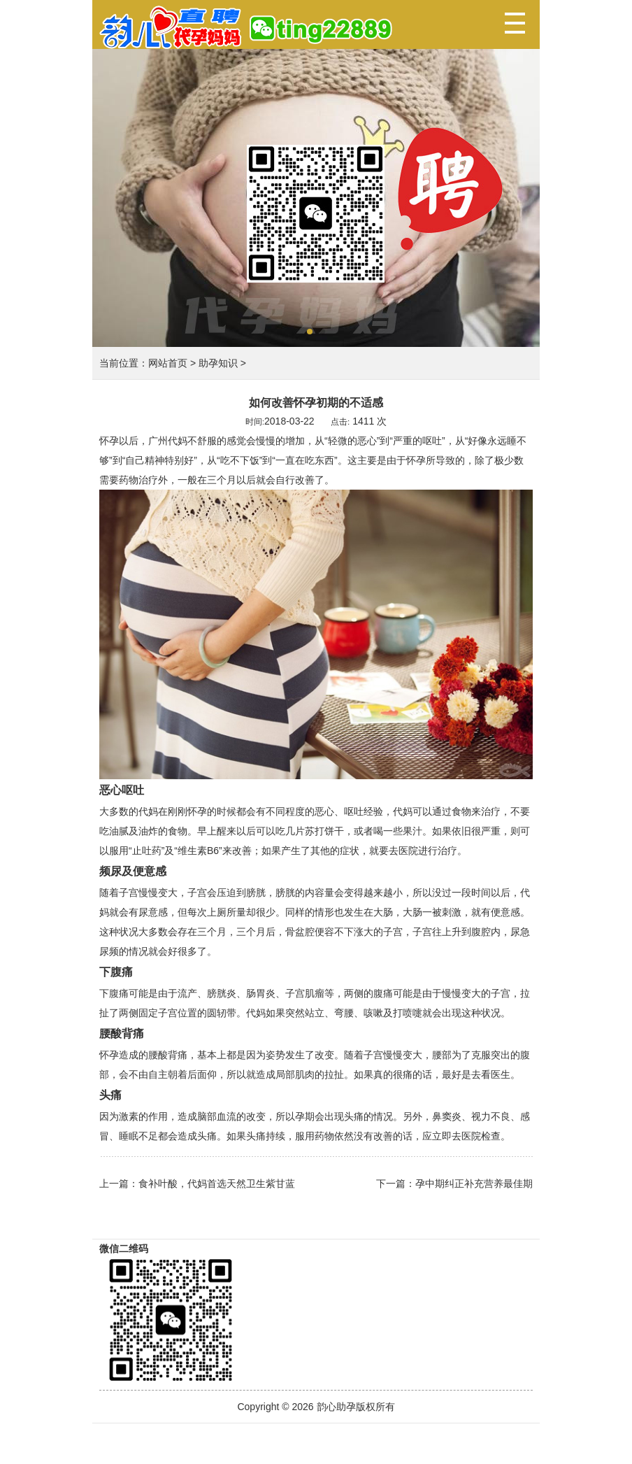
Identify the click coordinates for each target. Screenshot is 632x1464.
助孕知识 (218, 363)
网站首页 (167, 363)
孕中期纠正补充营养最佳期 (474, 1183)
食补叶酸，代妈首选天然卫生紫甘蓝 (216, 1183)
